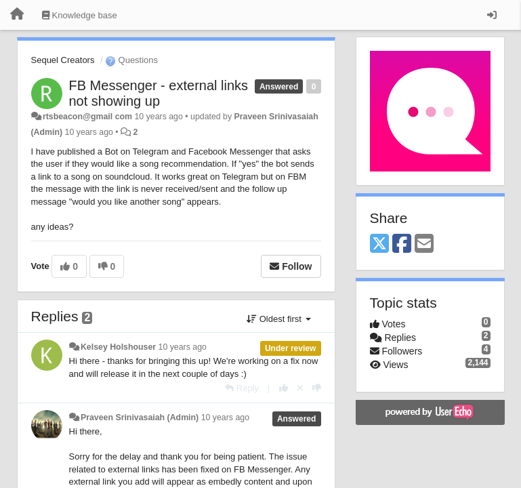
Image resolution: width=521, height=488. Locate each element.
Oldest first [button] (278, 319)
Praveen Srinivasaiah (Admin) (140, 417)
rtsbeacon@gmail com (87, 116)
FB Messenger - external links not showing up (159, 93)
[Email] (424, 244)
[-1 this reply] (316, 388)
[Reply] (242, 388)
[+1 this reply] (283, 388)
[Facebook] (401, 244)
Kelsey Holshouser (118, 347)
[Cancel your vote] (300, 388)
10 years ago (183, 347)
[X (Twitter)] (379, 244)
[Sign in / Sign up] (492, 14)
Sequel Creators (63, 60)
